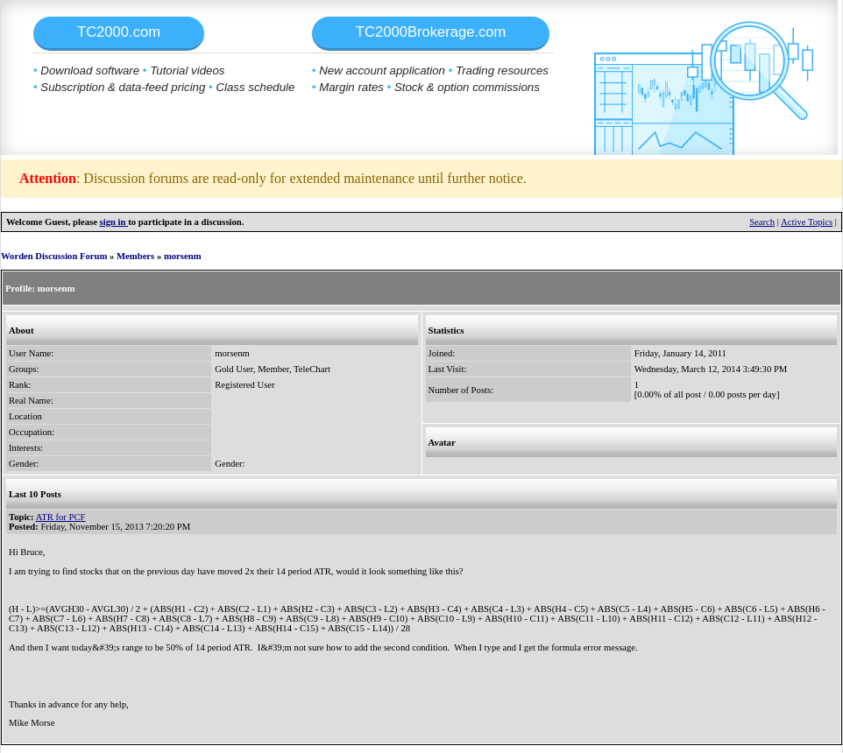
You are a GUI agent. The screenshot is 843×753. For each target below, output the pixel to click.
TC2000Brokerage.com (431, 32)
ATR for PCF (61, 517)
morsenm (183, 256)
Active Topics (806, 222)
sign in (114, 222)
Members (135, 256)
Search (762, 222)
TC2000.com (118, 32)
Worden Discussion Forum (54, 256)
